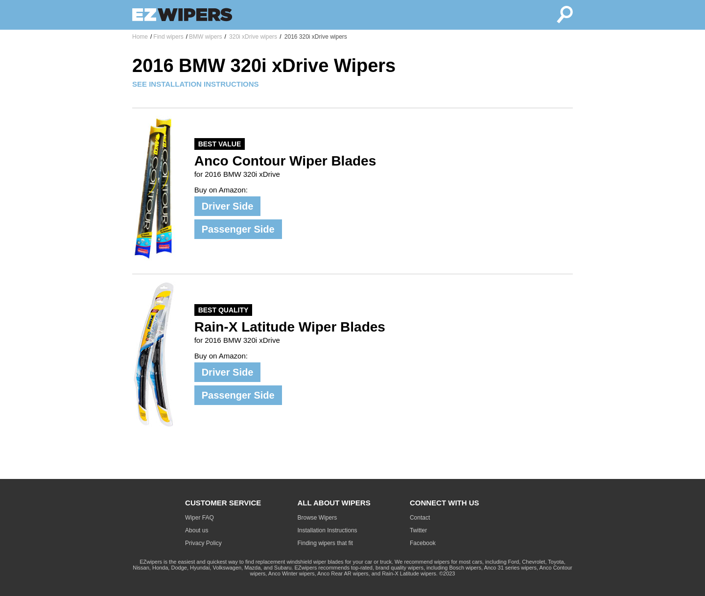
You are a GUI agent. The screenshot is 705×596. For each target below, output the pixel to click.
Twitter (418, 530)
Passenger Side (238, 229)
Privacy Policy (203, 543)
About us (196, 530)
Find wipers (168, 36)
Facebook (423, 543)
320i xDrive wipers (252, 36)
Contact (420, 517)
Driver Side (228, 206)
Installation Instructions (327, 530)
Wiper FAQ (199, 517)
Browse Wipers (317, 517)
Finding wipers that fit (325, 543)
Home (140, 36)
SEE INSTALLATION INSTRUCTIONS (195, 84)
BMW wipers (205, 36)
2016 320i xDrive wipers (314, 36)
